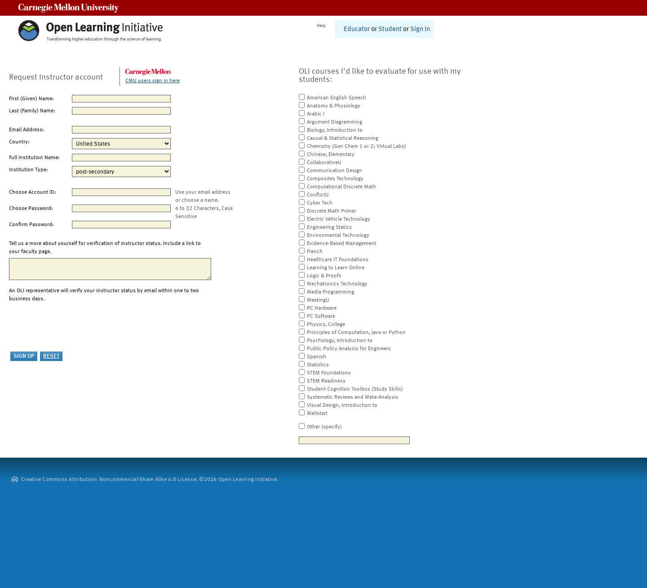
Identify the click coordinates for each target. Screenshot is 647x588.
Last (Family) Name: (32, 111)
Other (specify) (324, 427)
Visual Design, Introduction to (342, 405)
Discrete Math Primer (331, 211)
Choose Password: (31, 208)
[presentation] (77, 327)
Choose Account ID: (32, 192)
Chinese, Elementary (331, 154)
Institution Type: (28, 170)
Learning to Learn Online (335, 268)
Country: (19, 142)
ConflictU (318, 195)
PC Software (321, 316)
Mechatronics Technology (337, 284)
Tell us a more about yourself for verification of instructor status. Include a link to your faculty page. (105, 247)
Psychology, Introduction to (339, 340)
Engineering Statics (329, 227)
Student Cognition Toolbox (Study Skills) (355, 389)
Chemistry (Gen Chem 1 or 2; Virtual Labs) (356, 146)
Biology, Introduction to (335, 130)
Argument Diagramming (334, 122)
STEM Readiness (326, 381)
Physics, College (326, 324)
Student (390, 29)
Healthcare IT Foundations (337, 260)
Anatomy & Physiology (333, 106)
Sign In (420, 29)
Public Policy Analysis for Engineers (349, 349)
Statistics (318, 365)
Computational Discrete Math (341, 187)
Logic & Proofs (324, 276)
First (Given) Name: (31, 99)
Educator (357, 29)
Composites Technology (335, 179)
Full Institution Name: (34, 157)
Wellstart (317, 413)
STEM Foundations (329, 373)
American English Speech (336, 98)
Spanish (316, 357)
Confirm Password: (31, 224)
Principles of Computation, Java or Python (356, 332)
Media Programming (330, 292)
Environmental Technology (338, 235)
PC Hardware (322, 308)
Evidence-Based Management (341, 243)
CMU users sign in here (152, 81)
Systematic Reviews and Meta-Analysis (352, 397)
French (315, 251)
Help (321, 25)
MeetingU (318, 300)
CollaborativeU (324, 162)
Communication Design (334, 171)
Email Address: (26, 130)
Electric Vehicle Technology (338, 219)
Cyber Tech (319, 203)
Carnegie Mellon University (68, 7)
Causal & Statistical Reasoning (342, 138)
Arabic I (315, 114)
